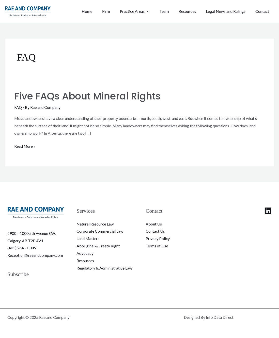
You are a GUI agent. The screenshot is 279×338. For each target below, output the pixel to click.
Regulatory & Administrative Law (104, 267)
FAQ (18, 107)
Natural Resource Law (95, 223)
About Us (154, 223)
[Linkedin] (268, 210)
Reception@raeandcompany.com (35, 255)
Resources (85, 260)
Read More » (25, 145)
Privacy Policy (158, 238)
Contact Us (155, 231)
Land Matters (88, 238)
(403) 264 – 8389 (21, 247)
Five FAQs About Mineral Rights (90, 96)
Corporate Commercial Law (100, 231)
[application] (156, 11)
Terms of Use (157, 245)
